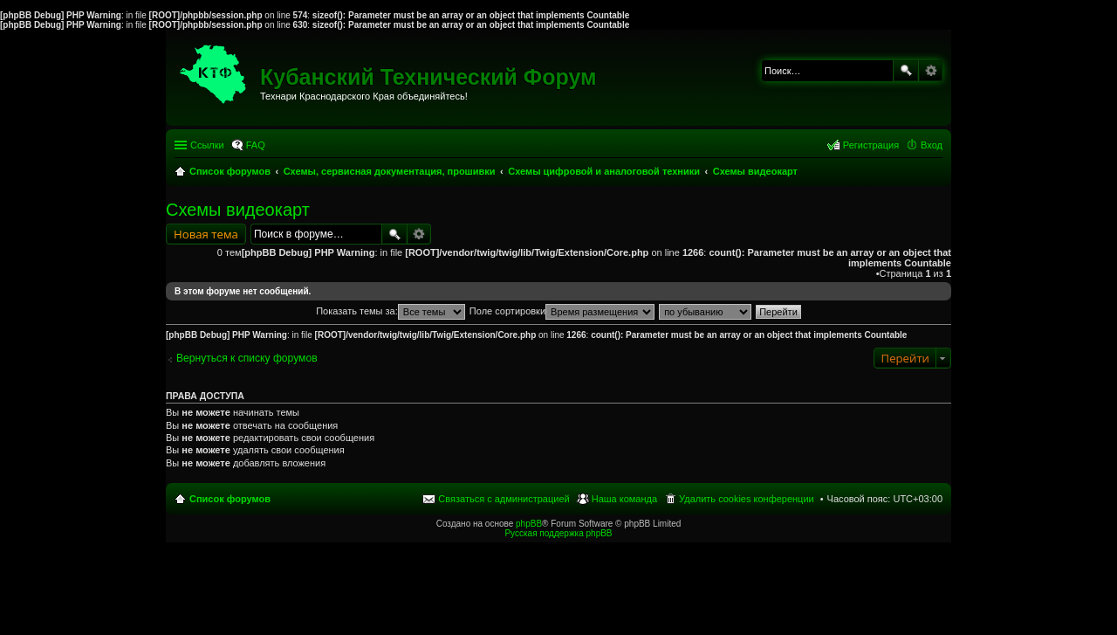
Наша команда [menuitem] (624, 499)
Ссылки (207, 145)
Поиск (906, 70)
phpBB (529, 523)
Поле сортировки (561, 311)
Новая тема (206, 234)
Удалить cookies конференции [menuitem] (746, 499)
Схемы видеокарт (238, 209)
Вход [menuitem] (931, 145)
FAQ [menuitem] (255, 145)
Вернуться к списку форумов (247, 358)
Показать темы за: (390, 311)
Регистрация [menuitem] (871, 145)
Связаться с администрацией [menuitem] (503, 499)
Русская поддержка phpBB (558, 533)
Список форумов (230, 499)
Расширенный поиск (930, 70)
